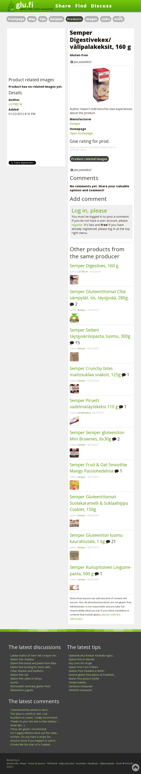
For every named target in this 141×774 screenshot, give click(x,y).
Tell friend (52, 763)
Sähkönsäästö (107, 763)
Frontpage (16, 19)
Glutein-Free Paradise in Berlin (86, 671)
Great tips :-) (17, 725)
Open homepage (81, 133)
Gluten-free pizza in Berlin (84, 678)
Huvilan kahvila (77, 682)
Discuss (101, 6)
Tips (42, 19)
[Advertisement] (36, 53)
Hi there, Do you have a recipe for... (31, 736)
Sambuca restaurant (81, 686)
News (23, 763)
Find (81, 6)
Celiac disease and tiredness (26, 671)
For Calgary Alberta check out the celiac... (34, 733)
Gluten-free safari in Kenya (26, 678)
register (77, 225)
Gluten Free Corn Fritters (83, 667)
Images (91, 19)
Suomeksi (81, 763)
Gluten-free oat (19, 674)
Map (32, 19)
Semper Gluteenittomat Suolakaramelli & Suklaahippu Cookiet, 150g (99, 503)
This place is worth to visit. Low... (29, 713)
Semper (75, 124)
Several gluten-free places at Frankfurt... (92, 674)
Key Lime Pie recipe (80, 663)
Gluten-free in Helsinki (81, 659)
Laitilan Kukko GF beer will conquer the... (34, 655)
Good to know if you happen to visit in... (33, 740)
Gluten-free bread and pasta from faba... (34, 663)
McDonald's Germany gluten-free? (30, 686)
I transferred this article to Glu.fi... (29, 710)
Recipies (56, 19)
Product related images (89, 159)
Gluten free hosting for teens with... (31, 667)
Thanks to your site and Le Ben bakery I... (34, 721)
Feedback (93, 763)
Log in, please (89, 210)
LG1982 (81, 271)
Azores (14, 682)
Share (63, 6)
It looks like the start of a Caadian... (31, 744)
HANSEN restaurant (80, 690)
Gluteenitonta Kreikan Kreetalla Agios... (91, 655)
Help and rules (66, 763)
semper (81, 579)
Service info (12, 763)
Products (74, 19)
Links (106, 19)
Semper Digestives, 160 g (94, 266)
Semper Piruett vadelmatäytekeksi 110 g (94, 403)
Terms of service (36, 763)
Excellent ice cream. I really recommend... (34, 717)
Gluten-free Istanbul (22, 659)
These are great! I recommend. (28, 729)
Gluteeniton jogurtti (21, 690)
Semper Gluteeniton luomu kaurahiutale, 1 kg (96, 538)
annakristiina (84, 412)
